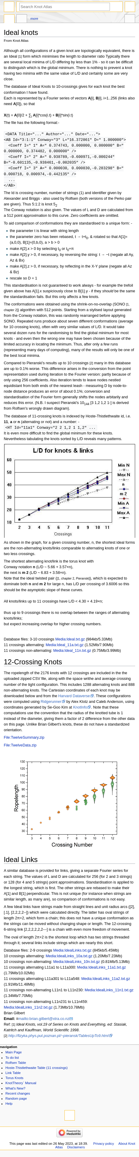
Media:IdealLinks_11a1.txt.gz (101, 971)
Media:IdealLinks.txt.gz (72, 954)
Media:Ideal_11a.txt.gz (65, 648)
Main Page (13, 1055)
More (34, 18)
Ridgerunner (51, 705)
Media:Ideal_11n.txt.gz (72, 654)
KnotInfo (80, 711)
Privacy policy (103, 1147)
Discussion (22, 19)
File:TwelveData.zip (20, 748)
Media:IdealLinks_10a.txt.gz (69, 959)
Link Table (12, 1076)
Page (9, 19)
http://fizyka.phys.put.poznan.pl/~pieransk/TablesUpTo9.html (58, 1039)
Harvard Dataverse (74, 699)
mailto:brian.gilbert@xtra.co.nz (44, 1022)
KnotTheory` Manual (20, 1086)
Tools (130, 19)
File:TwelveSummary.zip (24, 741)
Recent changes (17, 1096)
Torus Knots (14, 1081)
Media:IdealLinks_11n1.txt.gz (109, 993)
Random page (16, 1102)
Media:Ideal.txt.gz (70, 642)
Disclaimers (76, 1150)
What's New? (15, 1091)
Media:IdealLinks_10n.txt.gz (76, 965)
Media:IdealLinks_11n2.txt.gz (28, 1011)
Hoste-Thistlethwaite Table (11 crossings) (36, 1071)
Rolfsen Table (15, 1066)
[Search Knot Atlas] (64, 7)
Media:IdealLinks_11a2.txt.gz (105, 982)
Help (8, 1107)
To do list (12, 1061)
